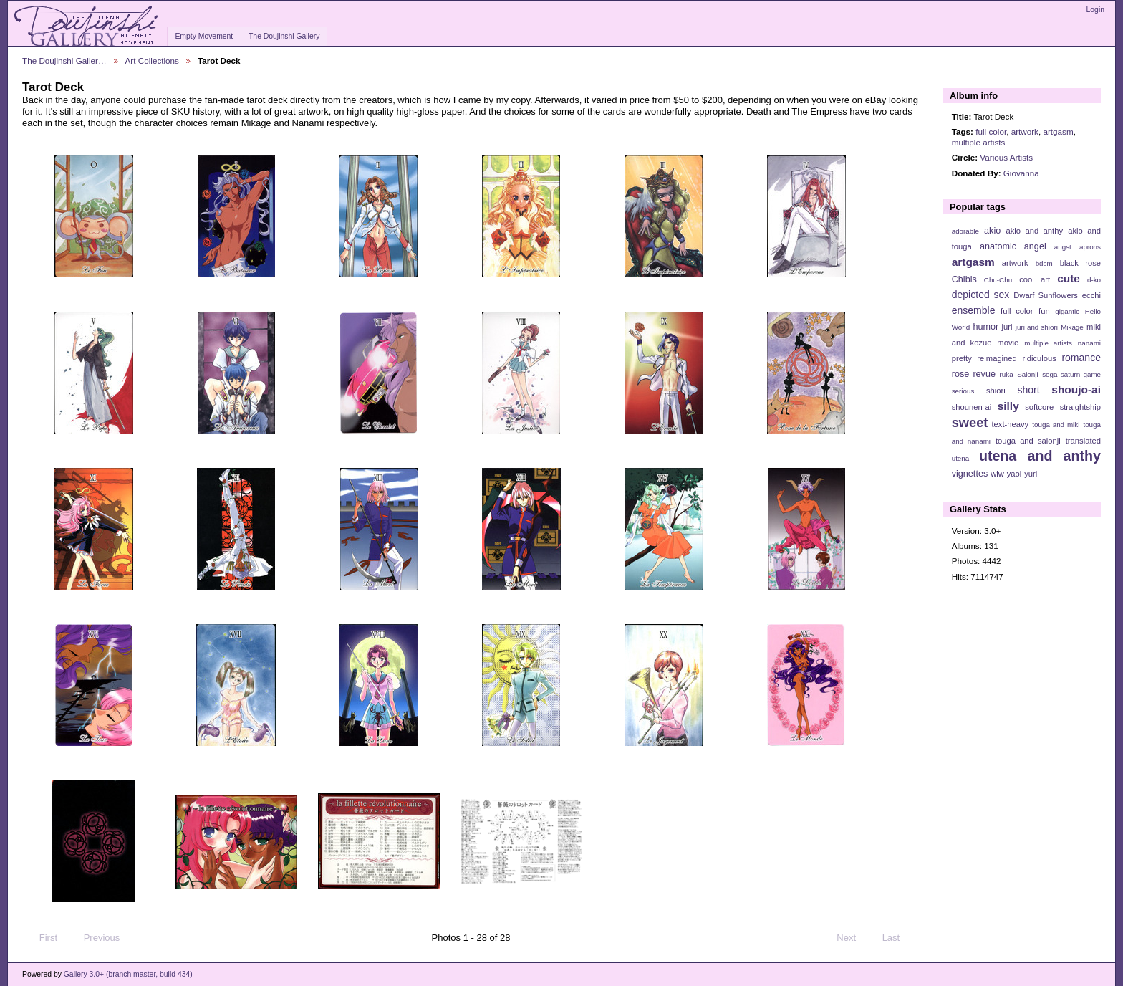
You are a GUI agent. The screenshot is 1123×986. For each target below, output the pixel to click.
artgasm (1058, 131)
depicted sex (981, 294)
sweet (970, 422)
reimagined (997, 358)
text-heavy (1009, 424)
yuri (1030, 473)
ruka (1006, 374)
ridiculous (1039, 358)
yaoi (1014, 473)
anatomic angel (1013, 246)
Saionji (1027, 374)
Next (853, 938)
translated (1083, 440)
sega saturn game (1071, 374)
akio (992, 231)
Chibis (964, 279)
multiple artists (979, 142)
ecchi (1091, 295)
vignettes (970, 474)
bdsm (1044, 263)
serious (963, 391)
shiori (996, 390)
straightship (1080, 407)
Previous (95, 938)
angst (1062, 247)
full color (990, 131)
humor (985, 327)
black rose (1080, 263)
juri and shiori (1037, 327)
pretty (962, 358)
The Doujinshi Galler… (64, 60)
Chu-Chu (998, 280)
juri (1007, 326)
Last (897, 938)
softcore (1039, 407)
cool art (1034, 279)
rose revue (974, 374)
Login (1095, 10)
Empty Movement (204, 36)
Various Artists (1006, 157)
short (1028, 390)
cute (1068, 278)
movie (1007, 342)
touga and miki (1055, 425)
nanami (1089, 343)
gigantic (1067, 311)
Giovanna (1021, 173)
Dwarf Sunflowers (1045, 295)
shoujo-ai (1076, 389)
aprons (1090, 247)
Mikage (1072, 327)
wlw (997, 473)
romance (1081, 357)
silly (1008, 406)
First (41, 938)
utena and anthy (1040, 456)
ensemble (974, 310)
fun (1044, 311)
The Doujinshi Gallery (284, 36)
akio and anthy (1034, 230)
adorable (965, 231)
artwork (1024, 131)
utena (961, 458)
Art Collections (152, 60)
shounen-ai (972, 407)
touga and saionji (1028, 440)
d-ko (1094, 280)
